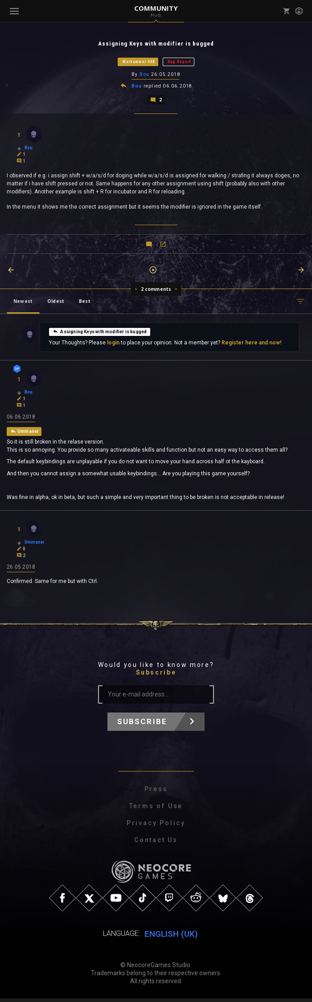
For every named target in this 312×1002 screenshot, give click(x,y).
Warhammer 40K (139, 62)
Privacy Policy (156, 826)
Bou (145, 75)
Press (156, 792)
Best (84, 303)
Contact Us (156, 843)
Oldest (55, 303)
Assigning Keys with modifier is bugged (100, 333)
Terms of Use (156, 809)
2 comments (156, 291)
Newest (23, 303)
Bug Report (179, 62)
